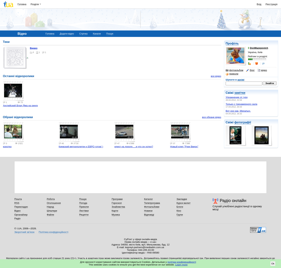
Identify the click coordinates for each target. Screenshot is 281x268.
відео (262, 70)
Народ (50, 206)
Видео (33, 48)
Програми (117, 199)
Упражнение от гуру (237, 97)
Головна (22, 4)
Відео (17, 210)
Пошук (109, 33)
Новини (148, 210)
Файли (50, 214)
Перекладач (21, 206)
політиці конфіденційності (181, 262)
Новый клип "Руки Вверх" (184, 146)
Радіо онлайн (233, 200)
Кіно (179, 210)
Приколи (84, 206)
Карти (115, 210)
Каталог (148, 199)
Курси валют (183, 203)
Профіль (232, 43)
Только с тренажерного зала (241, 104)
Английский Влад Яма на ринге (20, 105)
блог (250, 70)
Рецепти (84, 214)
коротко (7, 146)
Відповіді (149, 214)
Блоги (180, 206)
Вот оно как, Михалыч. (238, 111)
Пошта (18, 199)
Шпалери (52, 210)
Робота (51, 199)
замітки (239, 92)
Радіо (17, 218)
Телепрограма (152, 203)
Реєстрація (271, 4)
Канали (97, 33)
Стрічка (83, 33)
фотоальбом (234, 70)
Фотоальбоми (151, 206)
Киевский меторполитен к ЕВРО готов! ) (81, 146)
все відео (216, 76)
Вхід (259, 4)
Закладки (182, 199)
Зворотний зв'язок (24, 232)
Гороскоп (117, 203)
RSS (16, 203)
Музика (116, 214)
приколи (232, 73)
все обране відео (211, 117)
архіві (240, 79)
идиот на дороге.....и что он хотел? (133, 146)
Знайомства (118, 206)
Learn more (181, 264)
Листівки (84, 210)
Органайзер (20, 214)
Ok (272, 263)
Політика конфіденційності (53, 232)
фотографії (242, 122)
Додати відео (67, 33)
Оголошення (54, 203)
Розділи (35, 4)
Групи (180, 214)
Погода (83, 203)
